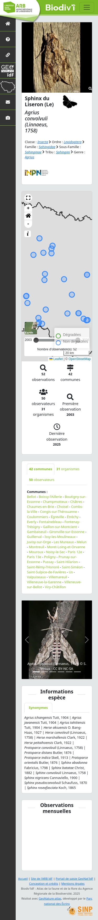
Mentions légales (73, 883)
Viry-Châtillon (55, 587)
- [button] (28, 224)
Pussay (48, 561)
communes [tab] (40, 469)
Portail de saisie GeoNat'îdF (74, 878)
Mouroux (36, 551)
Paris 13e (34, 556)
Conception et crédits (43, 883)
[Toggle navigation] (86, 7)
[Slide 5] (69, 672)
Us (71, 572)
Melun (82, 542)
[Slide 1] (36, 672)
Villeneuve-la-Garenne (44, 582)
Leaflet (56, 359)
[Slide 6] (77, 672)
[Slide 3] (52, 672)
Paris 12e (75, 551)
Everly (31, 521)
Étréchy (73, 516)
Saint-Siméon (72, 567)
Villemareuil (58, 577)
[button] (28, 198)
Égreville (57, 516)
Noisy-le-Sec (55, 551)
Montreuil (36, 547)
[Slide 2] (44, 672)
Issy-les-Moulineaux (60, 536)
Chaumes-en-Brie (40, 506)
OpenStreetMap (79, 359)
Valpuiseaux (36, 577)
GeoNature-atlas (50, 898)
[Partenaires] (8, 55)
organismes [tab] (68, 469)
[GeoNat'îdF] (8, 70)
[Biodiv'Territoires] (8, 86)
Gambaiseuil (37, 531)
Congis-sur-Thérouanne (58, 511)
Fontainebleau (50, 521)
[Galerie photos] (8, 117)
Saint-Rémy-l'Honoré (43, 567)
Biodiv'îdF (60, 8)
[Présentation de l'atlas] (8, 39)
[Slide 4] (61, 672)
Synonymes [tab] (38, 707)
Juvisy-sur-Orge (39, 542)
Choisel (62, 506)
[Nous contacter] (8, 102)
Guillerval (34, 536)
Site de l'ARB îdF (42, 878)
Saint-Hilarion (67, 561)
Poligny (50, 556)
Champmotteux (55, 501)
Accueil (23, 878)
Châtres (76, 501)
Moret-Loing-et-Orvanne (66, 547)
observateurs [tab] (41, 479)
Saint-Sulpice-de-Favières (46, 572)
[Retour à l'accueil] (8, 23)
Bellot (31, 496)
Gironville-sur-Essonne (66, 531)
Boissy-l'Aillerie (50, 496)
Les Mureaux (64, 542)
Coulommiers (37, 516)
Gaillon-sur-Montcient (60, 526)
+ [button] (28, 208)
